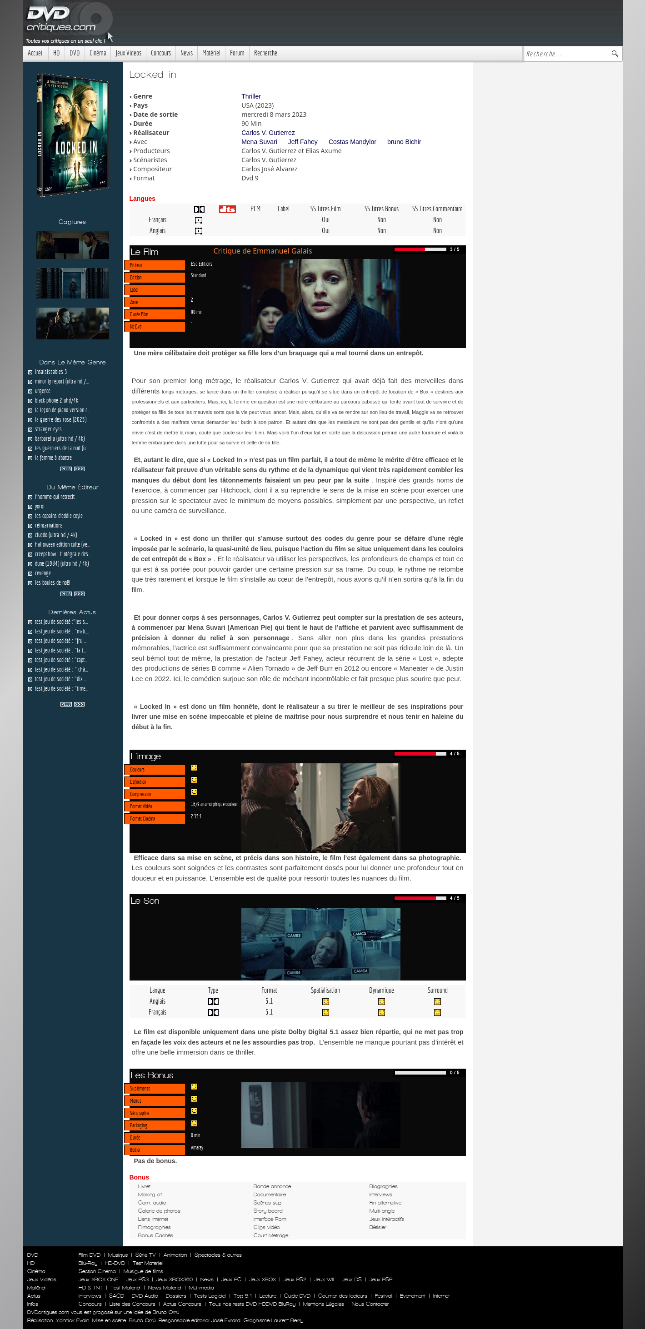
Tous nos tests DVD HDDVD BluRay (252, 1304)
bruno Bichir (404, 141)
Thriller (251, 96)
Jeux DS (352, 1279)
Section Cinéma (97, 1271)
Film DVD (89, 1255)
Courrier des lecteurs (342, 1296)
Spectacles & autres (218, 1255)
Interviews (90, 1296)
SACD (116, 1296)
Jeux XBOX (262, 1279)
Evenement (412, 1296)
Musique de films (143, 1271)
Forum (237, 53)
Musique (118, 1255)
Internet (441, 1296)
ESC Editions (201, 263)
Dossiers (176, 1296)
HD (56, 53)
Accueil (36, 53)
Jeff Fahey (303, 141)
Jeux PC (231, 1279)
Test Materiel (148, 1263)
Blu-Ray (88, 1263)
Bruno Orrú (142, 1320)
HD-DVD (115, 1263)
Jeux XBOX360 (174, 1279)
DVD (75, 53)
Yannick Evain (72, 1320)
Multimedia (201, 1287)
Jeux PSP (381, 1279)
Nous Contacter (369, 1304)
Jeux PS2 (295, 1279)
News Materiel (164, 1287)
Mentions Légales (323, 1304)
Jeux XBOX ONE (98, 1279)
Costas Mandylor (352, 141)
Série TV (145, 1255)
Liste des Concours (132, 1304)
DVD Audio (145, 1296)
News (186, 53)
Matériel (211, 53)
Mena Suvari (259, 141)
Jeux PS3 (137, 1279)
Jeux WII (324, 1279)
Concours (161, 53)
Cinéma (98, 53)
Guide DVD (297, 1296)
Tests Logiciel (210, 1296)
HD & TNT (91, 1287)
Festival (383, 1296)
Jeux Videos (128, 53)
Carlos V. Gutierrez (268, 132)
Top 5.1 (243, 1296)
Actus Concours (182, 1304)
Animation (175, 1255)
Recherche (265, 53)
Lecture (268, 1296)
